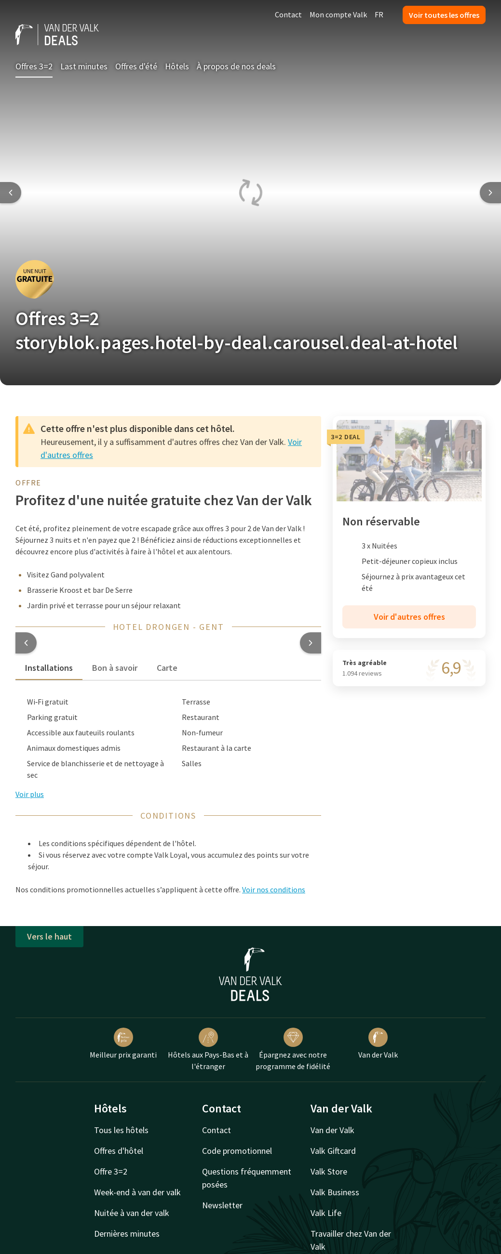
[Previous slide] (10, 192)
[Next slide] (490, 192)
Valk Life (326, 1212)
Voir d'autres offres (409, 616)
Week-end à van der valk (137, 1192)
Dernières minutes (127, 1233)
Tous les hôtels (121, 1130)
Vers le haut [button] (49, 936)
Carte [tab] (167, 667)
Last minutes (84, 66)
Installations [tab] (49, 667)
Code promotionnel (237, 1150)
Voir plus (29, 794)
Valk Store (329, 1171)
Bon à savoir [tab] (114, 667)
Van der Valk (378, 1043)
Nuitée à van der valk (131, 1212)
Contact (288, 14)
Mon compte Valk (338, 14)
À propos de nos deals (236, 66)
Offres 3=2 (34, 66)
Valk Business (335, 1192)
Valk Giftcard (333, 1150)
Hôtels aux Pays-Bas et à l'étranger (208, 1049)
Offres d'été (136, 66)
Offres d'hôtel (118, 1150)
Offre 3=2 (110, 1171)
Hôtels (177, 66)
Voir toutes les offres (444, 15)
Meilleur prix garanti (123, 1043)
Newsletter (222, 1205)
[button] (26, 642)
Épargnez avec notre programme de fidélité (293, 1049)
